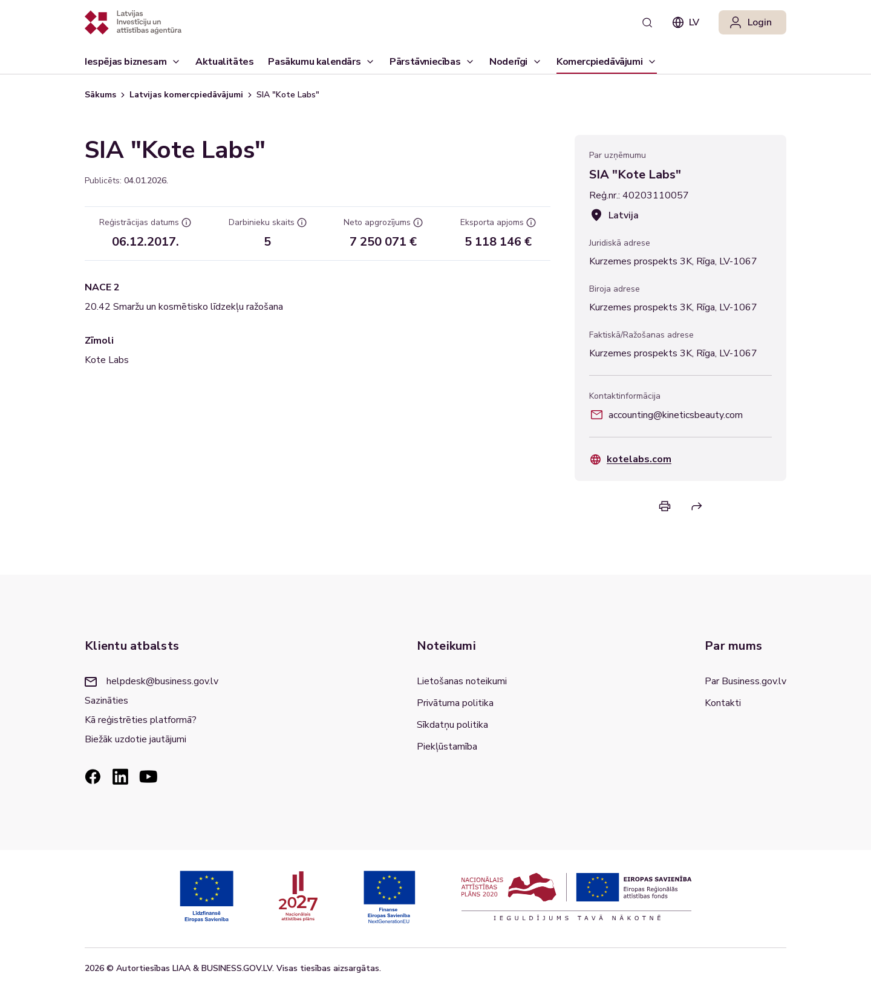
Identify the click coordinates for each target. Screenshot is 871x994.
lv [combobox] (685, 22)
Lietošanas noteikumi (462, 681)
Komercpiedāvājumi (606, 64)
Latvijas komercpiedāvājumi (186, 94)
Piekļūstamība (447, 746)
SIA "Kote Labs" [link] (287, 94)
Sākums (100, 94)
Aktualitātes (224, 64)
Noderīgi (515, 64)
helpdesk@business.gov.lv (151, 681)
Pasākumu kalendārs (314, 61)
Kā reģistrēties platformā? (141, 720)
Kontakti (723, 703)
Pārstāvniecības (432, 64)
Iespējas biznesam (133, 64)
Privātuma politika (455, 703)
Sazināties (106, 700)
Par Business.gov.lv (745, 681)
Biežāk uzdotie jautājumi (135, 739)
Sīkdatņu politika (452, 724)
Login (750, 22)
